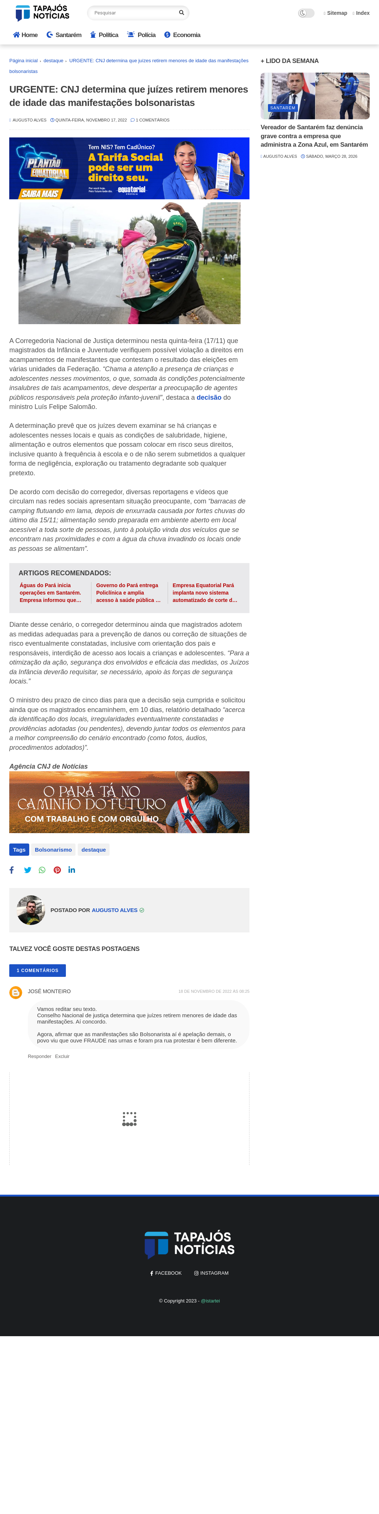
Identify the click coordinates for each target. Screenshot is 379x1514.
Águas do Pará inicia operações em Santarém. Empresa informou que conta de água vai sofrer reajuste (50, 593)
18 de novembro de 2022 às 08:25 (213, 990)
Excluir (62, 1055)
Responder (39, 1055)
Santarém (64, 35)
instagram (214, 1272)
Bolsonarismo (53, 849)
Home (25, 35)
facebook (168, 1272)
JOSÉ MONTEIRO (49, 990)
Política (104, 35)
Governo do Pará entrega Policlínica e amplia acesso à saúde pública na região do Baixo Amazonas (129, 593)
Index (361, 13)
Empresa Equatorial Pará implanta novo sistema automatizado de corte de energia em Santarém (204, 593)
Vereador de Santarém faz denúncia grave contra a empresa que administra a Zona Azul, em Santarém (314, 136)
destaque (54, 60)
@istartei (210, 1300)
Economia (182, 35)
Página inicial (23, 60)
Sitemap (336, 13)
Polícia (141, 35)
